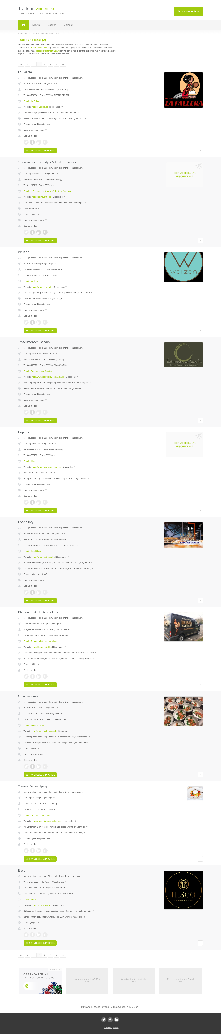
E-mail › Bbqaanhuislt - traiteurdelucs (40, 641)
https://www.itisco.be (41, 905)
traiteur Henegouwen (40, 48)
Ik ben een (188, 11)
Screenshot (56, 107)
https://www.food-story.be (43, 557)
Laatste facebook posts (35, 130)
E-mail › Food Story (32, 551)
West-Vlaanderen (31, 882)
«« (21, 64)
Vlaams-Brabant (31, 533)
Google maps (50, 83)
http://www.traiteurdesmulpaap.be (47, 821)
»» (63, 64)
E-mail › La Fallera (32, 101)
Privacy (116, 1028)
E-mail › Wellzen (31, 281)
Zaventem (44, 533)
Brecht (38, 83)
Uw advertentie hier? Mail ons (87, 980)
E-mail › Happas (31, 461)
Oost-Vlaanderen (31, 623)
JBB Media (108, 1028)
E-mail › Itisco (30, 899)
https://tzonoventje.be (41, 197)
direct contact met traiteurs (48, 51)
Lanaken (37, 353)
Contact (68, 25)
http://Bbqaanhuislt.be (42, 647)
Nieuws (36, 25)
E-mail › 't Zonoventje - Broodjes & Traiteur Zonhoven (48, 191)
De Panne (45, 882)
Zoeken (52, 25)
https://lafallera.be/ (40, 107)
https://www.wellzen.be (42, 287)
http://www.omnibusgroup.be (45, 731)
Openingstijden (32, 214)
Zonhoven (37, 173)
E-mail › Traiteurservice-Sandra (38, 371)
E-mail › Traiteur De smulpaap (37, 815)
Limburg (27, 173)
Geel (37, 263)
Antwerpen (28, 83)
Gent (43, 623)
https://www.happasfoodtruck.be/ (46, 467)
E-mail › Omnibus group (34, 725)
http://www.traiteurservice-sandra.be (48, 377)
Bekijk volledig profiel (40, 150)
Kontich (38, 708)
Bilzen (36, 797)
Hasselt (36, 443)
